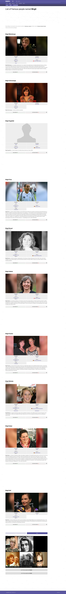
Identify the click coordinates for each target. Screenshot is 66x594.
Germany (26, 26)
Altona (41, 255)
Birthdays (13, 3)
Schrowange (37, 104)
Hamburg (37, 255)
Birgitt (45, 26)
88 (16, 256)
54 (16, 453)
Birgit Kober (8, 426)
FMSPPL (7, 1)
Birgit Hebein (9, 271)
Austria (30, 26)
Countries (20, 3)
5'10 (17, 209)
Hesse (39, 147)
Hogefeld (37, 144)
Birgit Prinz (8, 179)
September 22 (15, 516)
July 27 (15, 147)
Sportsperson (37, 410)
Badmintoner (16, 410)
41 (16, 409)
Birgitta (38, 26)
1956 (17, 147)
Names (10, 3)
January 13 (15, 297)
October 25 (15, 205)
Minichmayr (37, 57)
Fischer (37, 357)
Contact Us (58, 592)
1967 (18, 297)
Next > (37, 533)
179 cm (15, 209)
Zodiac (17, 3)
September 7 (15, 255)
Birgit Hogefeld (9, 121)
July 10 (15, 452)
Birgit (16, 57)
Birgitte (42, 26)
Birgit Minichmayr (10, 34)
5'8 (17, 363)
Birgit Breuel (9, 228)
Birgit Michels (9, 381)
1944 (18, 516)
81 (16, 517)
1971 (17, 452)
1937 (18, 255)
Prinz (37, 203)
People (7, 3)
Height (24, 3)
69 (16, 148)
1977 (17, 60)
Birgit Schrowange (10, 80)
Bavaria (39, 452)
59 (16, 298)
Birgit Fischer (9, 333)
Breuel (37, 252)
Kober (37, 449)
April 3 (15, 60)
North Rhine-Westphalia (39, 408)
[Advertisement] (33, 17)
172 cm (15, 363)
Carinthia (38, 298)
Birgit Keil (8, 490)
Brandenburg (39, 360)
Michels (37, 405)
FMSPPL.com (14, 592)
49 (16, 61)
